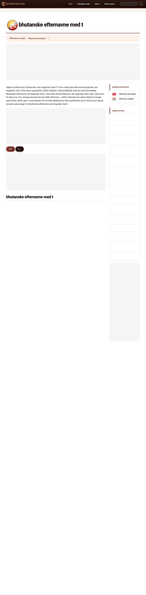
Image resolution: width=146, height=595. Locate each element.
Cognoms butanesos (127, 148)
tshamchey (52, 282)
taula (15, 377)
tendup (50, 339)
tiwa (82, 377)
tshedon (16, 301)
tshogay (84, 282)
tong (15, 409)
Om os (52, 555)
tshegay (16, 358)
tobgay (84, 212)
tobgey (84, 288)
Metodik (41, 555)
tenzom (84, 313)
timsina (84, 225)
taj (48, 396)
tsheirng (50, 301)
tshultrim (85, 320)
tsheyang (85, 371)
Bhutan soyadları (126, 200)
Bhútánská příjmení (127, 171)
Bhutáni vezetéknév (127, 183)
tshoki (16, 237)
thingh (83, 250)
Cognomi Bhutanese (127, 142)
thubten (50, 383)
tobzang (84, 358)
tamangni (51, 231)
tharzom (84, 326)
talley (15, 332)
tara (82, 409)
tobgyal (16, 256)
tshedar (16, 339)
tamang (50, 205)
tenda (83, 390)
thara (15, 225)
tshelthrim (51, 320)
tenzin (83, 205)
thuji (82, 339)
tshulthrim (51, 371)
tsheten (50, 237)
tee (82, 383)
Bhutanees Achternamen (123, 164)
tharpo (16, 383)
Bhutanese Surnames (128, 122)
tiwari (49, 225)
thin (14, 415)
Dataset (93, 555)
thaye (15, 282)
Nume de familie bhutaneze (125, 189)
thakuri (50, 269)
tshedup (50, 294)
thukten (84, 275)
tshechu (16, 294)
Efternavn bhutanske (36, 38)
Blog (97, 4)
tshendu (84, 307)
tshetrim (50, 313)
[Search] (129, 4)
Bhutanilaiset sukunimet (123, 177)
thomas (16, 396)
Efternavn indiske (126, 99)
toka (49, 377)
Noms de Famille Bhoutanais (125, 128)
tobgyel (16, 231)
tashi (15, 218)
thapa (83, 218)
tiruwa (16, 326)
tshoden (16, 288)
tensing (16, 402)
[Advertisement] (73, 62)
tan (14, 390)
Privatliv (105, 555)
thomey (50, 409)
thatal (83, 294)
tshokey (50, 307)
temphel (50, 326)
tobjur (83, 332)
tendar (16, 352)
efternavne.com (73, 544)
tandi (49, 402)
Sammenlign (79, 555)
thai (14, 345)
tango (83, 402)
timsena (16, 371)
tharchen (84, 237)
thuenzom (51, 352)
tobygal (50, 364)
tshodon (84, 352)
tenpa (15, 275)
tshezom (84, 269)
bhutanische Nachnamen (123, 136)
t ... (21, 149)
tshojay (50, 358)
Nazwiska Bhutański (127, 158)
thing (15, 263)
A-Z (70, 4)
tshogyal (17, 320)
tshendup (51, 390)
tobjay (83, 301)
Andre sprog (109, 4)
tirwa (83, 244)
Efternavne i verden (17, 38)
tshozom (84, 364)
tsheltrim (85, 256)
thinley (50, 212)
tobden (16, 250)
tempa (83, 231)
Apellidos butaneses (127, 118)
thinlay (50, 244)
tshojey (16, 364)
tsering (16, 244)
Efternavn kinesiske (127, 94)
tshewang (51, 218)
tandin (49, 263)
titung (83, 263)
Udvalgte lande (83, 4)
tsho (82, 345)
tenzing (50, 250)
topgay (50, 275)
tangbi (16, 269)
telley (15, 313)
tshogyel (17, 307)
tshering (16, 205)
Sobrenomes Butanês (128, 154)
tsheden (50, 288)
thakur (49, 332)
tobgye (50, 256)
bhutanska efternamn (128, 196)
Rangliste (64, 555)
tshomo (16, 212)
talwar (83, 396)
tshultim (50, 345)
